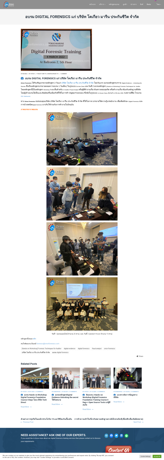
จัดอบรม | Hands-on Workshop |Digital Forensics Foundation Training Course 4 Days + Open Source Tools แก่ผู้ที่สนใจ (96, 400)
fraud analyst (96, 349)
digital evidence (69, 349)
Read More (26, 407)
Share (141, 356)
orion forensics (109, 349)
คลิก (34, 339)
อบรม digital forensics (60, 352)
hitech (33, 73)
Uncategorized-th (52, 73)
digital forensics (83, 349)
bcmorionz (57, 391)
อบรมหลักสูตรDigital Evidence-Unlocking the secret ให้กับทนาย (65, 397)
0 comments (39, 391)
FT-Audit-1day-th (41, 73)
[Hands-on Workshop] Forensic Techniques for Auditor (41, 349)
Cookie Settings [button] (145, 456)
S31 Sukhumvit (25, 96)
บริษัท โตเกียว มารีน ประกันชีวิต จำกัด (77, 83)
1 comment (63, 73)
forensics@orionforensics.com (48, 344)
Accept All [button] (157, 456)
